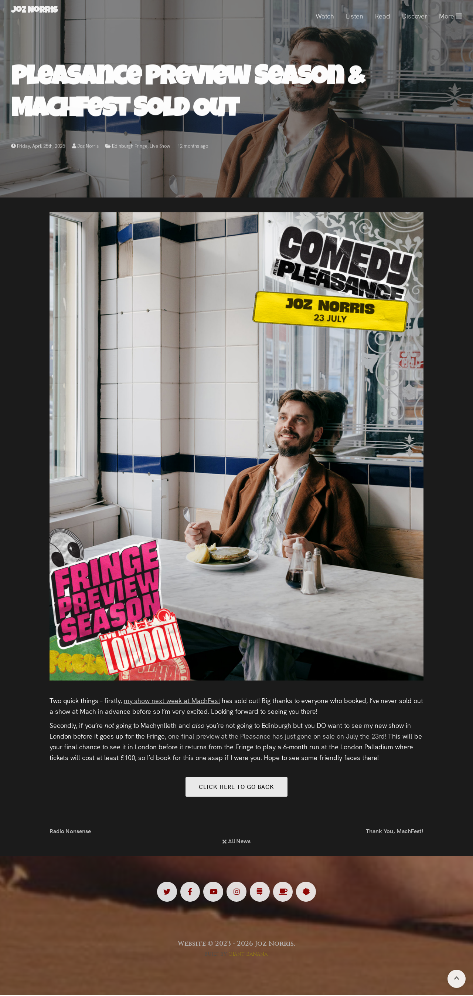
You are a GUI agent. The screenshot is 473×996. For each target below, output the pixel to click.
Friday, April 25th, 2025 (38, 147)
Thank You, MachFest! (394, 831)
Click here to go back (236, 787)
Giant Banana (248, 954)
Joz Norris (85, 147)
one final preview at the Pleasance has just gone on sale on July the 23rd (276, 735)
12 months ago (192, 147)
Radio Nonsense (70, 831)
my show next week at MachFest (172, 700)
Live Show (160, 147)
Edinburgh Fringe (129, 147)
